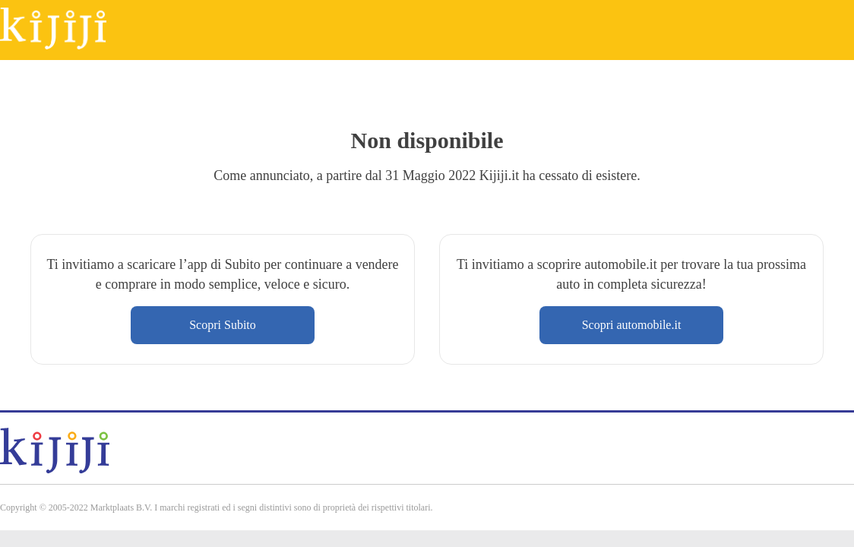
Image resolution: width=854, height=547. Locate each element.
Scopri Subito (222, 324)
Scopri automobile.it (632, 324)
